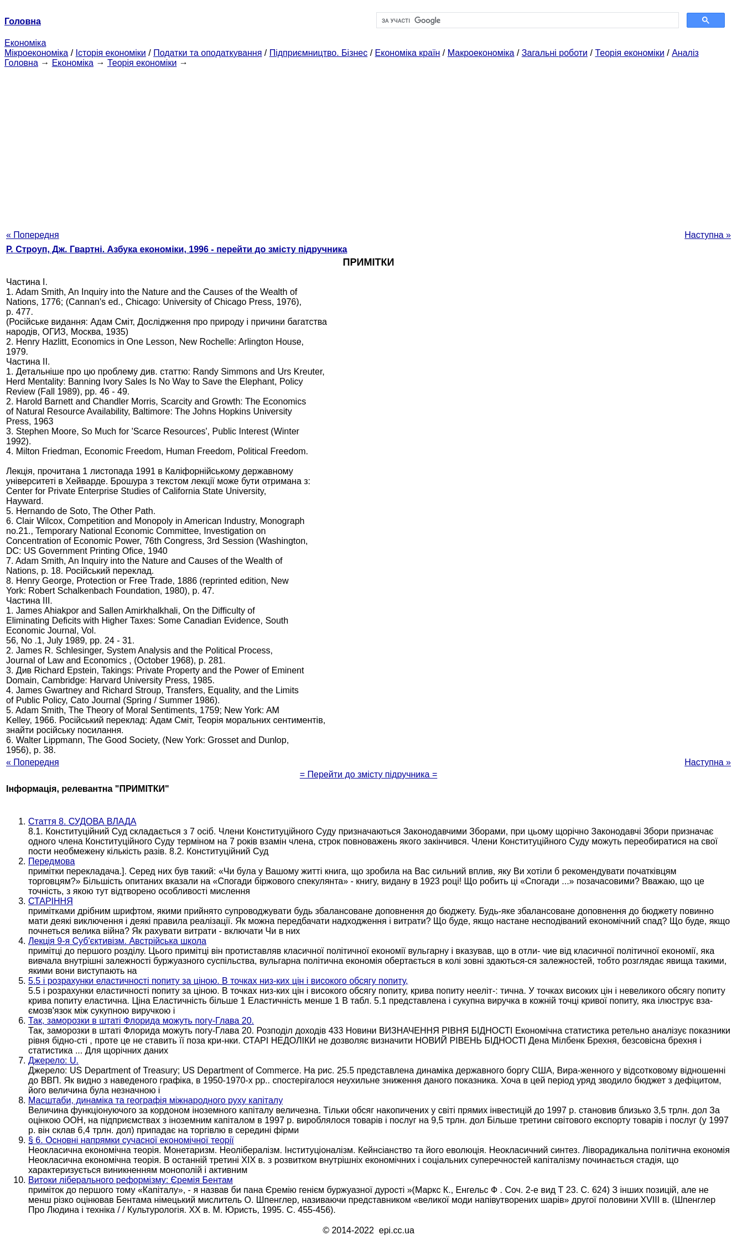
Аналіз (685, 53)
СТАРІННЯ (50, 901)
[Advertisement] (368, 145)
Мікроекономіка (36, 53)
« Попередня (32, 235)
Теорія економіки (629, 53)
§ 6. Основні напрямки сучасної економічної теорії (131, 1140)
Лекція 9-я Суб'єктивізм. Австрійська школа (117, 941)
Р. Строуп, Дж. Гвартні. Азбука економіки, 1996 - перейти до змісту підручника (176, 249)
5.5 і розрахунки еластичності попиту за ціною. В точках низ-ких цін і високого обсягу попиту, (218, 980)
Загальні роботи (555, 53)
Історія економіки (111, 53)
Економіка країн (407, 53)
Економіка (25, 43)
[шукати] (526, 20)
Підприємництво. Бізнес (318, 53)
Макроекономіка (481, 53)
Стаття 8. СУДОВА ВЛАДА (82, 821)
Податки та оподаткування (207, 53)
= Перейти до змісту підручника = (369, 774)
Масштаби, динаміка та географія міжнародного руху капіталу (155, 1100)
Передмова (51, 861)
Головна (21, 63)
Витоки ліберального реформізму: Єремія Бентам (130, 1180)
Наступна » (707, 235)
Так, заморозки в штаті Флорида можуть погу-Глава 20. (141, 1020)
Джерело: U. (53, 1060)
